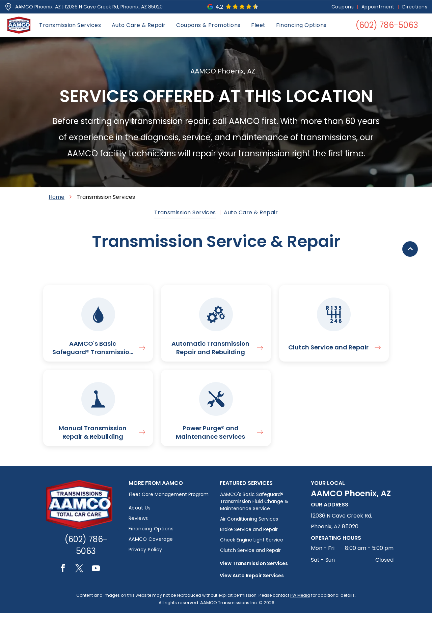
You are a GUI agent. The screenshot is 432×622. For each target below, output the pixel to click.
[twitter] (79, 578)
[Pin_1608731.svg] (8, 7)
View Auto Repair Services (252, 584)
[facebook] (62, 578)
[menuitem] (343, 7)
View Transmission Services (254, 572)
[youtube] (95, 578)
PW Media (300, 604)
